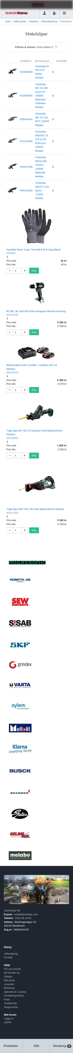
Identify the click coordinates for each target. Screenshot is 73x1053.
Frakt (7, 999)
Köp (34, 270)
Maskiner (34, 21)
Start (8, 21)
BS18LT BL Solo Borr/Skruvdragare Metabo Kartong (36, 311)
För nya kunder (12, 968)
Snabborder (10, 1003)
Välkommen (19, 21)
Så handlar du (12, 972)
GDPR (7, 1022)
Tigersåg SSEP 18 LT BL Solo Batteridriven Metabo (35, 509)
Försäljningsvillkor (14, 995)
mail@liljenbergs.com (26, 914)
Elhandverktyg (49, 21)
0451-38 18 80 (23, 918)
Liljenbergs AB (12, 910)
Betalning (9, 987)
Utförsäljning (11, 953)
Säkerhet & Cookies (15, 991)
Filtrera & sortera (36, 47)
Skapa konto (11, 1007)
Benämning (41, 61)
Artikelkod (25, 61)
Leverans (9, 984)
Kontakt (8, 957)
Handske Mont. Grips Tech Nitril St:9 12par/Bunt (33, 249)
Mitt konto (9, 980)
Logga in (9, 1018)
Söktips (8, 976)
